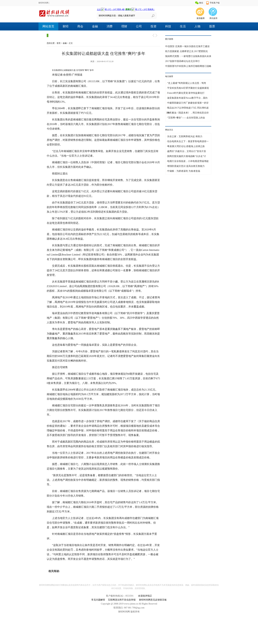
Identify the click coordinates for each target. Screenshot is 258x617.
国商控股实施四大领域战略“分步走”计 (186, 156)
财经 (66, 26)
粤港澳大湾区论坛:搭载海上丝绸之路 (186, 146)
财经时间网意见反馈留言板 (153, 600)
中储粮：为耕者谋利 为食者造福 (183, 171)
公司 (139, 26)
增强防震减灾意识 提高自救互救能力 (186, 166)
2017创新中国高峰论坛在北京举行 (182, 61)
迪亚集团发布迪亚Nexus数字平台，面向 (187, 98)
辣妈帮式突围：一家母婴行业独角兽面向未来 (188, 56)
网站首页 (48, 26)
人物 (197, 26)
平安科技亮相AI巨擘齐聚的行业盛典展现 (188, 88)
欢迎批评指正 (145, 596)
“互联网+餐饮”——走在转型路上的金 (186, 117)
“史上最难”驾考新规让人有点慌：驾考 (186, 83)
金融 (95, 26)
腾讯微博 (213, 18)
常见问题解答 (98, 600)
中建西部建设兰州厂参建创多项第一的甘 (188, 103)
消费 (110, 26)
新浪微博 (201, 18)
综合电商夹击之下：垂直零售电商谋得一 (188, 141)
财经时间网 (43, 3)
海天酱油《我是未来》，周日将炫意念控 (188, 113)
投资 (153, 26)
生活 (183, 26)
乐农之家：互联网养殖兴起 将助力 (184, 136)
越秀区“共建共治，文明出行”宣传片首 (186, 151)
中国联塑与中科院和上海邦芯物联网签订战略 (188, 66)
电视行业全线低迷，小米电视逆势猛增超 (188, 161)
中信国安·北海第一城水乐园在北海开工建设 (187, 46)
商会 (80, 26)
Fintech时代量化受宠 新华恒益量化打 (186, 93)
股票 (212, 26)
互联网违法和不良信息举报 (122, 600)
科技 (168, 26)
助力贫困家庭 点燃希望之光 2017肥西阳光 (186, 51)
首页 (59, 43)
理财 (124, 26)
